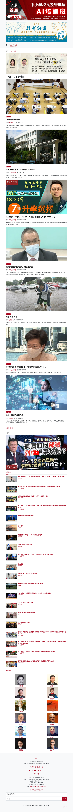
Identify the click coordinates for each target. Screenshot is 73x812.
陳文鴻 (20, 527)
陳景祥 (20, 536)
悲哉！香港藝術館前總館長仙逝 (26, 612)
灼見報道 (8, 364)
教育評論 (8, 412)
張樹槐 (20, 565)
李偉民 (20, 478)
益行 (19, 614)
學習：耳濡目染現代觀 (14, 415)
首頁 (7, 51)
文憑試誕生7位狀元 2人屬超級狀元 (19, 267)
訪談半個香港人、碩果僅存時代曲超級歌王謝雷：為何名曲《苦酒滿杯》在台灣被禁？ (41, 476)
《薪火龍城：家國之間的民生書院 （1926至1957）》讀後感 (34, 593)
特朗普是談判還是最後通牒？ (26, 515)
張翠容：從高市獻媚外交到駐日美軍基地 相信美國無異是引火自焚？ (36, 661)
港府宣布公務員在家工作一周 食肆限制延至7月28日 (26, 367)
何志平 (20, 585)
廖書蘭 (20, 604)
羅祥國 (20, 575)
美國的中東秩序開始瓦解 (25, 544)
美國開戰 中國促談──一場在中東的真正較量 (30, 535)
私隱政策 (65, 807)
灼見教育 (8, 166)
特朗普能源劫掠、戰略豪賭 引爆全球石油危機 (30, 583)
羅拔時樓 (20, 564)
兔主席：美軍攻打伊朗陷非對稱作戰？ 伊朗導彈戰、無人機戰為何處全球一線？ (40, 486)
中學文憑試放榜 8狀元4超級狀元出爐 (20, 170)
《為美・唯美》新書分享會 (25, 603)
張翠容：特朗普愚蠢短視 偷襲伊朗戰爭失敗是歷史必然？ (33, 496)
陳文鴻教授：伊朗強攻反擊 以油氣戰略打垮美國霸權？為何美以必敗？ (37, 651)
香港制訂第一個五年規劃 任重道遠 (27, 573)
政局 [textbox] (8, 433)
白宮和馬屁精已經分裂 (24, 622)
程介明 (11, 418)
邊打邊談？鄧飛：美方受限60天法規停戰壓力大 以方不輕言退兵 (35, 554)
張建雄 (20, 624)
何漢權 (11, 122)
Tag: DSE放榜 (13, 51)
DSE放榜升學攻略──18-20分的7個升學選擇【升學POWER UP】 (31, 217)
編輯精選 (20, 595)
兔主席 (20, 517)
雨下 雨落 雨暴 (11, 317)
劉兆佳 (20, 546)
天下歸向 (20, 525)
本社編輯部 (12, 172)
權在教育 (8, 116)
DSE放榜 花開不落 (13, 120)
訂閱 (64, 799)
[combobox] (36, 433)
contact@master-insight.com (38, 786)
